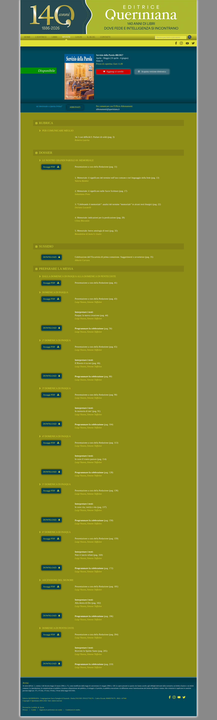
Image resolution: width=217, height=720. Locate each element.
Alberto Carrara (82, 260)
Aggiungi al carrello (113, 71)
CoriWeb (34, 707)
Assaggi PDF (51, 167)
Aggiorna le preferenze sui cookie (50, 710)
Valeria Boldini (81, 181)
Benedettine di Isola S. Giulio (88, 234)
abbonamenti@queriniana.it (108, 109)
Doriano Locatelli (83, 207)
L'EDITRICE (41, 37)
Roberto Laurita (82, 140)
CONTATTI (105, 37)
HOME (27, 37)
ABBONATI (75, 107)
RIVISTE (66, 37)
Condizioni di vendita (73, 710)
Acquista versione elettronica (152, 71)
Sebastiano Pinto (82, 194)
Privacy (25, 710)
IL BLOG (91, 37)
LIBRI (54, 37)
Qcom (42, 707)
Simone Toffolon (94, 302)
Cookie (33, 710)
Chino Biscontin (82, 221)
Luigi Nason (80, 302)
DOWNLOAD (51, 257)
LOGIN (78, 37)
